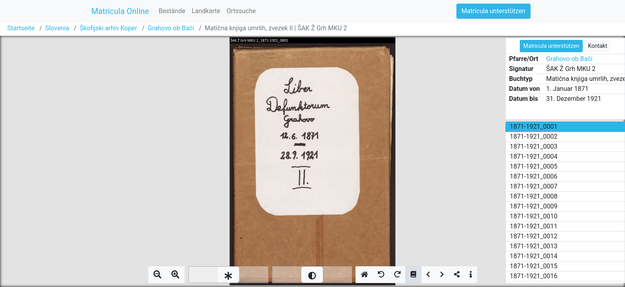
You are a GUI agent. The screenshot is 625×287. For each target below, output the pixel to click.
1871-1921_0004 (534, 156)
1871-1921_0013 (534, 246)
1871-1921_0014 (534, 256)
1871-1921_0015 (534, 266)
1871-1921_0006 (534, 176)
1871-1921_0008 (534, 196)
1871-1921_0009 (534, 206)
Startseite (21, 28)
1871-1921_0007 (534, 186)
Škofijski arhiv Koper (108, 28)
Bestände (172, 11)
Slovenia (57, 28)
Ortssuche (241, 11)
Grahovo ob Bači (171, 28)
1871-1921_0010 (534, 216)
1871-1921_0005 (534, 166)
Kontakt (597, 46)
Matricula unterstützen (493, 11)
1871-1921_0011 (534, 226)
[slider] (228, 274)
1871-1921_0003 (534, 146)
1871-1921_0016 (534, 276)
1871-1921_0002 (534, 136)
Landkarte (206, 11)
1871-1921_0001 (534, 126)
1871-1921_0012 (534, 236)
